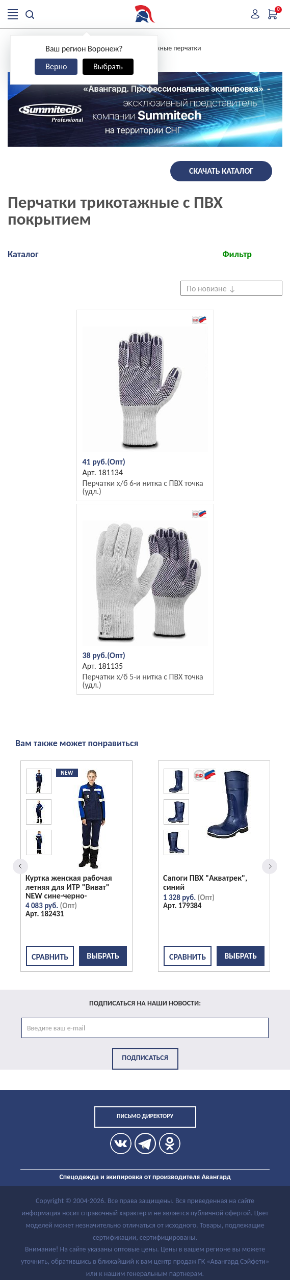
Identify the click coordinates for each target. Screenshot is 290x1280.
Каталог (23, 254)
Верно (56, 66)
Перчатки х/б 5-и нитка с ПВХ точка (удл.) (143, 681)
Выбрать (108, 66)
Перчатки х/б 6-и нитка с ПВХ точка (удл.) (143, 487)
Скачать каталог (221, 171)
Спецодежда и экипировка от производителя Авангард (144, 1177)
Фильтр (237, 254)
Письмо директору (145, 1116)
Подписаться (145, 1057)
